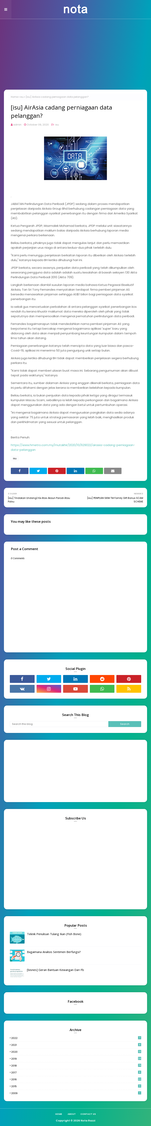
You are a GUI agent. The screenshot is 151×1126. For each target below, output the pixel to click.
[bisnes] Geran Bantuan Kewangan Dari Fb (55, 970)
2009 (76, 1093)
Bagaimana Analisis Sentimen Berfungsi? (54, 952)
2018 (76, 1065)
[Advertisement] (75, 58)
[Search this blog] (59, 724)
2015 (76, 1086)
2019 (76, 1059)
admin (17, 124)
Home (14, 97)
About (72, 1114)
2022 (76, 1038)
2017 (76, 1072)
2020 (76, 1052)
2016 (76, 1079)
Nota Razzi (88, 1120)
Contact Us (88, 1114)
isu (22, 97)
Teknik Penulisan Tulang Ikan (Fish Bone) (54, 934)
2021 (76, 1045)
